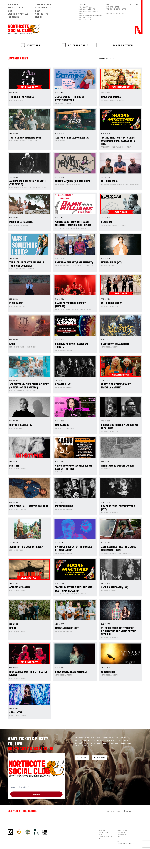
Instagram (99, 758)
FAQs (38, 10)
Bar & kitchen (15, 7)
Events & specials (18, 14)
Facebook (81, 758)
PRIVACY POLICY (122, 832)
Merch (38, 17)
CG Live (44, 832)
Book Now (13, 4)
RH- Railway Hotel (36, 832)
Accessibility (43, 7)
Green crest (27, 832)
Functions (13, 17)
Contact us (41, 14)
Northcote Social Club (24, 29)
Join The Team (43, 4)
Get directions (85, 19)
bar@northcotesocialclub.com (90, 15)
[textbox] (120, 58)
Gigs (10, 10)
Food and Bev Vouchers (125, 843)
